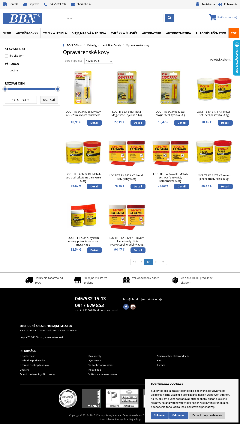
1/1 (150, 262)
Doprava (31, 4)
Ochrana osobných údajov (34, 365)
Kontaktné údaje (152, 299)
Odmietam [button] (178, 415)
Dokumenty (94, 356)
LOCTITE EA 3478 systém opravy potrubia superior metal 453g (83, 241)
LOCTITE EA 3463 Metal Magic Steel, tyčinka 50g (170, 113)
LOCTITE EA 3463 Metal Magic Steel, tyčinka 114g (126, 113)
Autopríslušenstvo (211, 33)
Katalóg (92, 45)
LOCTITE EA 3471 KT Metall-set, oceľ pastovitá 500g (213, 113)
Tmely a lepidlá (55, 33)
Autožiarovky (27, 33)
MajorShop (135, 419)
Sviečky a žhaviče (124, 33)
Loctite (14, 70)
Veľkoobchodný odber (100, 365)
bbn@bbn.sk (81, 4)
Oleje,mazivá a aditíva (88, 33)
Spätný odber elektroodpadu (173, 356)
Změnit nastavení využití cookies (37, 374)
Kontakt (10, 4)
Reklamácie (94, 369)
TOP (234, 33)
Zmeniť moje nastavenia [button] (207, 415)
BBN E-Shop (74, 45)
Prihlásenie (230, 4)
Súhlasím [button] (160, 415)
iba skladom (17, 55)
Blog (159, 360)
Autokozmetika (178, 33)
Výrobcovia (94, 360)
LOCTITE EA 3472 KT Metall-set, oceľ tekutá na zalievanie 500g (83, 177)
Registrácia (208, 4)
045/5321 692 (55, 4)
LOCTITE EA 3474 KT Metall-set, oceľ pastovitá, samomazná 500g (170, 177)
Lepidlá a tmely (111, 45)
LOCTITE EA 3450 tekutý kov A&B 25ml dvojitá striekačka (83, 113)
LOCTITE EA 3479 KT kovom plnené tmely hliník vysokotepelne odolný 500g (126, 241)
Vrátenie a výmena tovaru (102, 374)
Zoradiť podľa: (73, 60)
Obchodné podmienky (32, 360)
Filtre (6, 33)
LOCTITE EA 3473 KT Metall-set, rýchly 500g (126, 177)
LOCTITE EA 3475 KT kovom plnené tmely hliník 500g (213, 177)
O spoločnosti (27, 356)
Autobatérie (151, 33)
